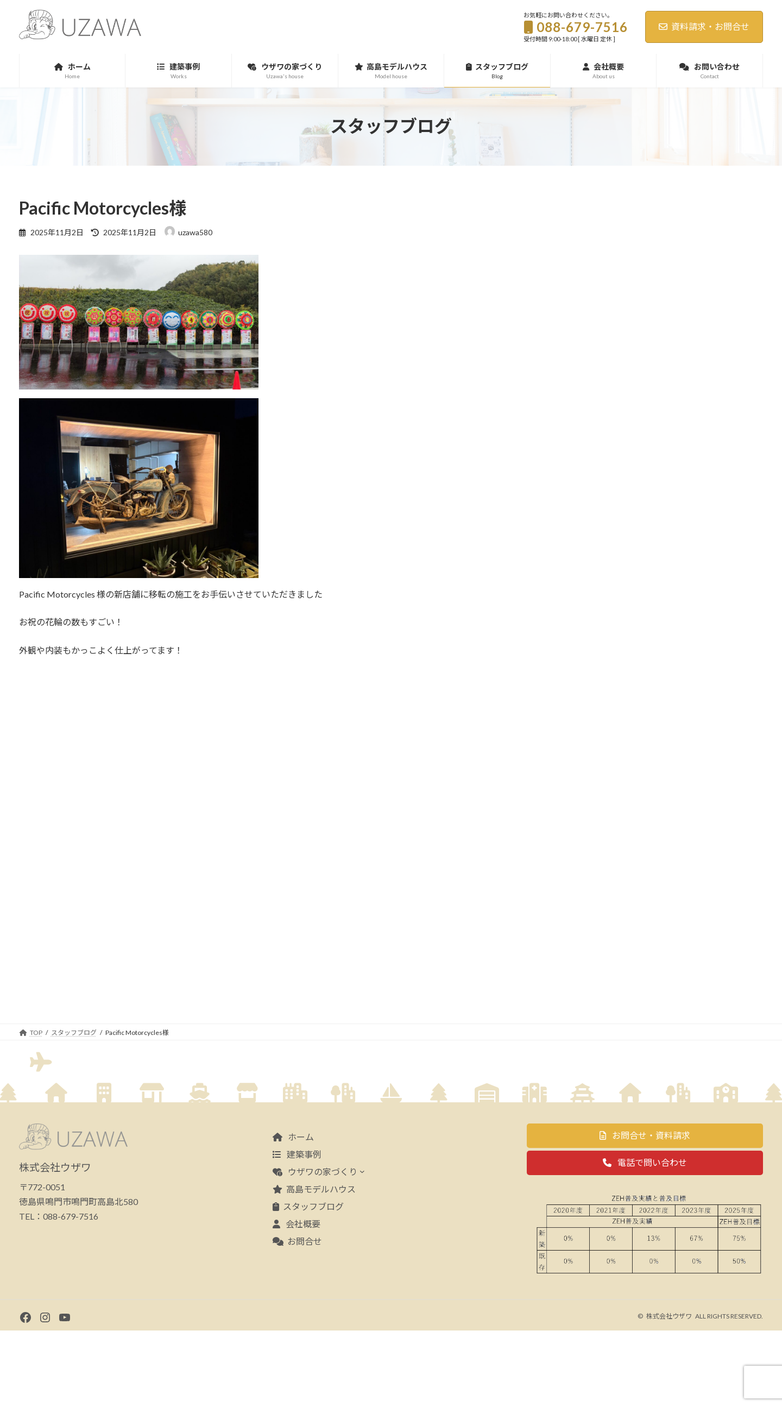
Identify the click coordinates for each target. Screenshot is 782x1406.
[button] (645, 1210)
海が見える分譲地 (684, 319)
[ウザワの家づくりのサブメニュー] (362, 1246)
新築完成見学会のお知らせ (700, 399)
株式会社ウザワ (669, 1392)
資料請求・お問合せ (704, 26)
